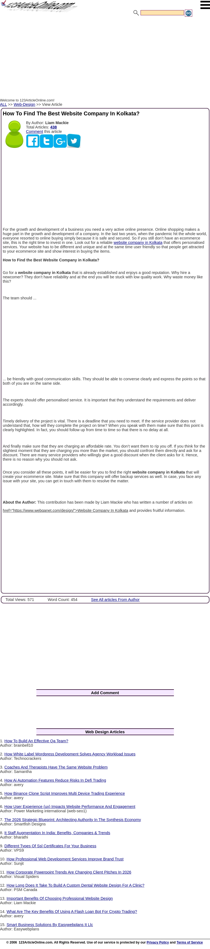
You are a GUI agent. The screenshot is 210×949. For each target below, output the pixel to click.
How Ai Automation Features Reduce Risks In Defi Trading (55, 780)
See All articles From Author (115, 599)
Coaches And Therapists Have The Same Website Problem (56, 767)
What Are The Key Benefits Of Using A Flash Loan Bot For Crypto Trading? (72, 911)
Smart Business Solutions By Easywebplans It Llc (50, 924)
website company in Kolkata (138, 242)
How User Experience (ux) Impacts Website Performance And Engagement (69, 806)
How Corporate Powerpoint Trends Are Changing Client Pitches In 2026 (69, 872)
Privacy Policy (158, 942)
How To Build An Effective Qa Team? (36, 741)
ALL (3, 104)
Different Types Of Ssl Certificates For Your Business (50, 846)
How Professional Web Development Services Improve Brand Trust (65, 859)
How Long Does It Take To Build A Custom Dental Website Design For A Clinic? (75, 885)
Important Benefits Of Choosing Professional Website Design (60, 898)
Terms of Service (190, 942)
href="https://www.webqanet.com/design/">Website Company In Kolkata (65, 510)
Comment (34, 131)
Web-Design (24, 104)
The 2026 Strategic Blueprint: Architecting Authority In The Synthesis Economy (72, 819)
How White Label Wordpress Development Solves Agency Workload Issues (69, 754)
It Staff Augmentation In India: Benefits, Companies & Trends (57, 833)
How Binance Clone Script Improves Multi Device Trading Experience (64, 793)
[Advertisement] (105, 58)
